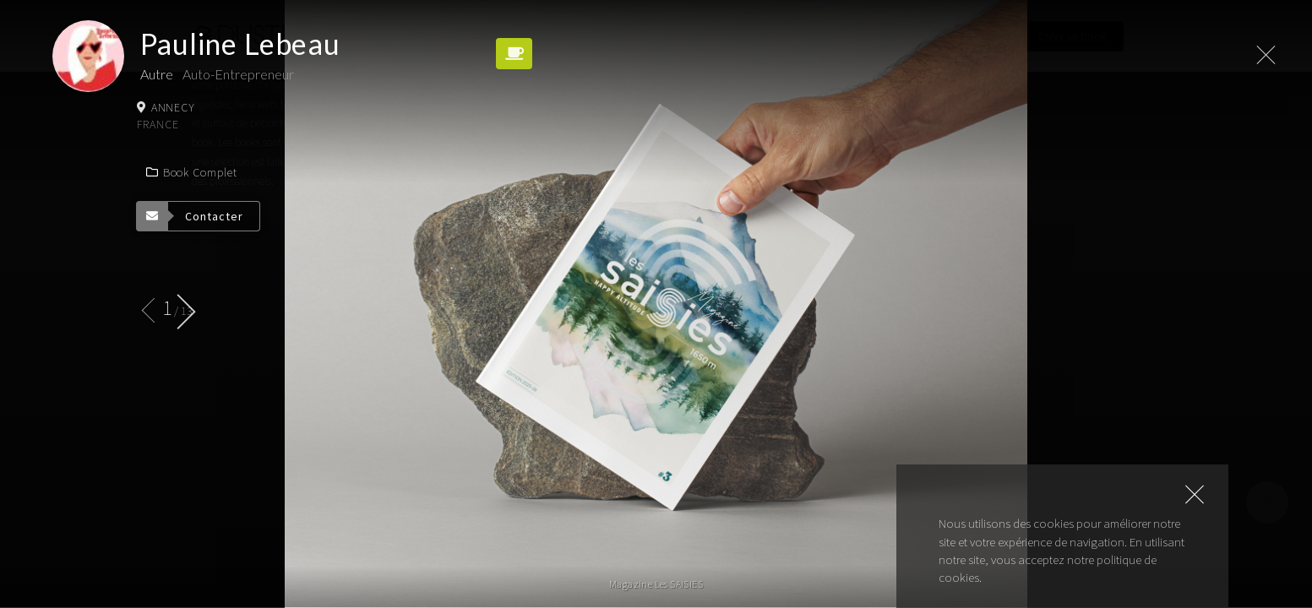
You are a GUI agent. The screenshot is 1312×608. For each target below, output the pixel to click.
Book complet (191, 172)
